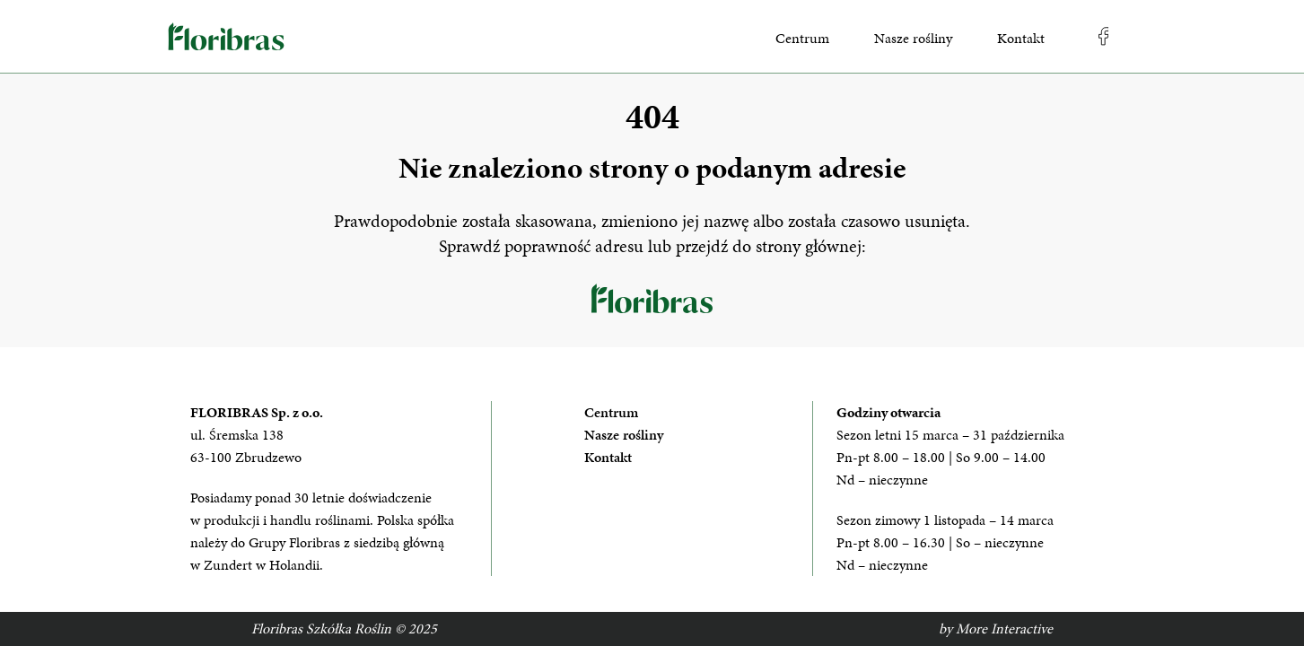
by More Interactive (996, 628)
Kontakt (1021, 38)
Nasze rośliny (913, 38)
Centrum (802, 38)
